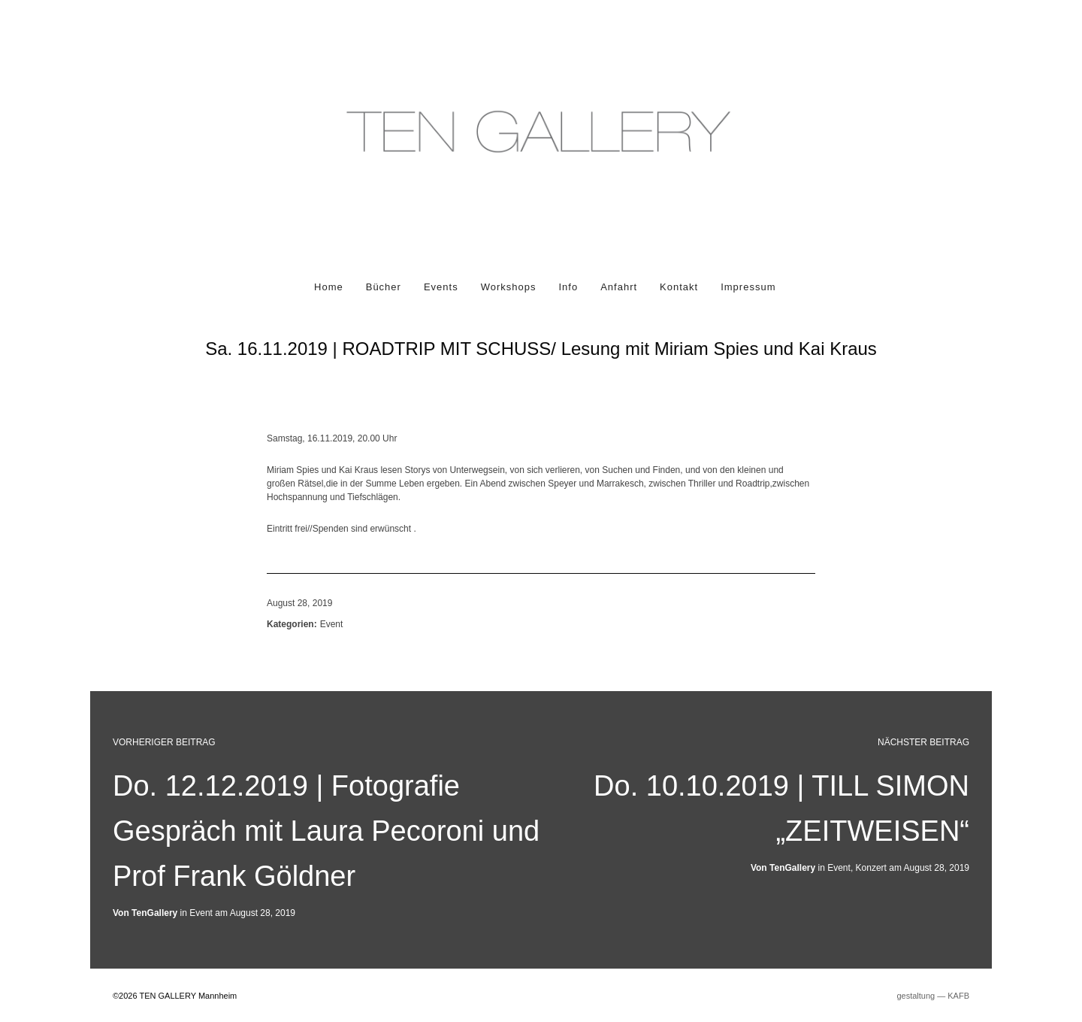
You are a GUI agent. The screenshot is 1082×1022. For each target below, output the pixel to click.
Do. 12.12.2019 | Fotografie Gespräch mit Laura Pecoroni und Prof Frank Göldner (326, 831)
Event (331, 624)
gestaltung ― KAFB (932, 995)
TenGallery (792, 868)
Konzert (871, 868)
